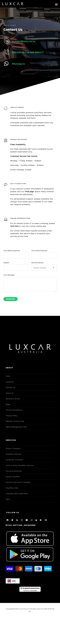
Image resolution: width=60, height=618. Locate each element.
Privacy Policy (11, 416)
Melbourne (46, 115)
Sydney (38, 115)
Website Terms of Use (15, 421)
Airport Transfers (13, 449)
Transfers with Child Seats (17, 494)
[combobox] (44, 268)
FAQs (8, 376)
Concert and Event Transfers (18, 482)
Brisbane (14, 118)
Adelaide (22, 118)
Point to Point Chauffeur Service (20, 465)
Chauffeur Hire (12, 488)
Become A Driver (13, 399)
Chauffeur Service (13, 454)
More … (9, 499)
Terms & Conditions (14, 410)
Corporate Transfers (14, 460)
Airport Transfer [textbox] (40, 268)
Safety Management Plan (16, 427)
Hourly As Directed (14, 471)
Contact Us (10, 388)
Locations (10, 382)
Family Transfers (13, 477)
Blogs (8, 404)
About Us (9, 393)
